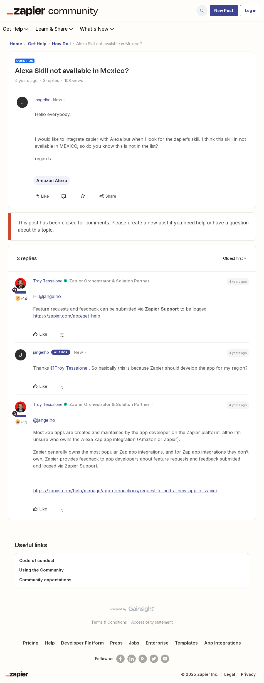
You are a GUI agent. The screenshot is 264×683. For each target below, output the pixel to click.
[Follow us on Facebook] (120, 659)
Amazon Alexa (51, 180)
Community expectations (45, 579)
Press (116, 643)
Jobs (134, 643)
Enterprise (157, 643)
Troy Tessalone (48, 281)
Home (16, 43)
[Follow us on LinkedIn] (131, 659)
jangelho (43, 99)
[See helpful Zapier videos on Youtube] (165, 659)
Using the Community (41, 570)
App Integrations (222, 643)
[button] (224, 10)
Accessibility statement (152, 622)
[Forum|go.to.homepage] (54, 10)
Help (50, 643)
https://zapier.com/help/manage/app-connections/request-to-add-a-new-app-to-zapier (125, 490)
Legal (229, 674)
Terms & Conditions (109, 622)
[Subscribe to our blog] (143, 659)
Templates (186, 643)
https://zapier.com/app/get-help (66, 316)
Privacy (248, 674)
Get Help (16, 28)
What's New (97, 28)
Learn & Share (54, 28)
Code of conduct (36, 560)
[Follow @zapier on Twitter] (154, 659)
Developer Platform (82, 643)
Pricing (30, 643)
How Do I (61, 43)
